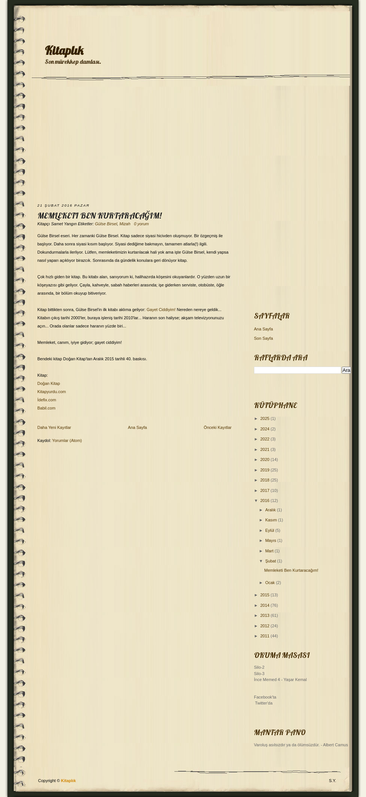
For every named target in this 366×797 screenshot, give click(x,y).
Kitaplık (64, 50)
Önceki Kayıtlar (218, 427)
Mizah (125, 224)
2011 (265, 636)
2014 (265, 605)
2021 (265, 449)
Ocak (270, 582)
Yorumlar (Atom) (67, 440)
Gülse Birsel (106, 224)
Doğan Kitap (48, 383)
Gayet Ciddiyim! (161, 309)
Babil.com (46, 408)
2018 (265, 480)
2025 (265, 418)
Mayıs (271, 540)
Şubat (271, 561)
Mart (269, 551)
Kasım (271, 520)
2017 (265, 490)
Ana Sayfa (137, 427)
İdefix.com (46, 400)
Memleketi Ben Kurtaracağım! (99, 215)
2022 (265, 439)
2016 (265, 500)
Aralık (271, 510)
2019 (265, 470)
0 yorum (141, 224)
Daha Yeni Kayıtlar (54, 427)
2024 (265, 429)
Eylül (270, 530)
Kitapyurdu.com (51, 391)
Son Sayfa (263, 338)
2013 (265, 615)
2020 (265, 459)
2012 (265, 626)
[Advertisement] (183, 142)
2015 (265, 595)
